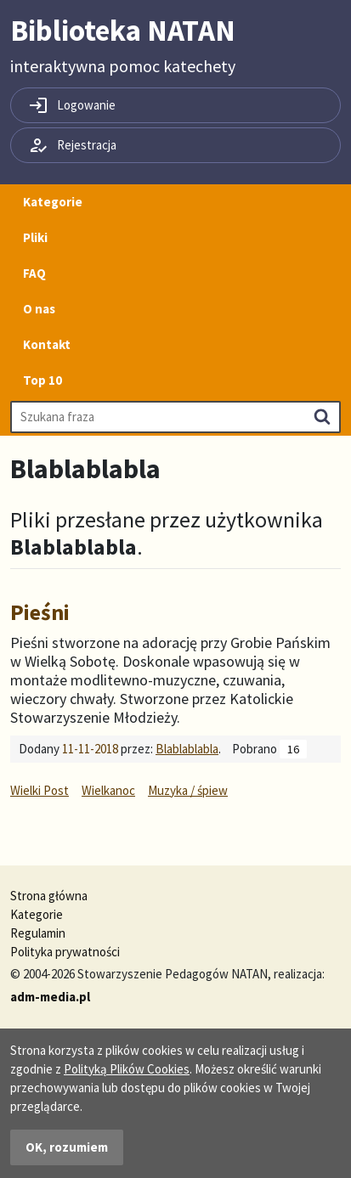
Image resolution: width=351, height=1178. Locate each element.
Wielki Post (39, 790)
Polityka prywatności (65, 952)
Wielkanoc (108, 790)
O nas (39, 309)
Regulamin (37, 933)
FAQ (34, 273)
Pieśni (40, 612)
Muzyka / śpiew (188, 790)
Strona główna (49, 896)
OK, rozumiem (66, 1147)
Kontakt (47, 344)
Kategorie (52, 202)
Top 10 (42, 380)
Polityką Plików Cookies (127, 1069)
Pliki (35, 237)
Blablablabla (187, 749)
